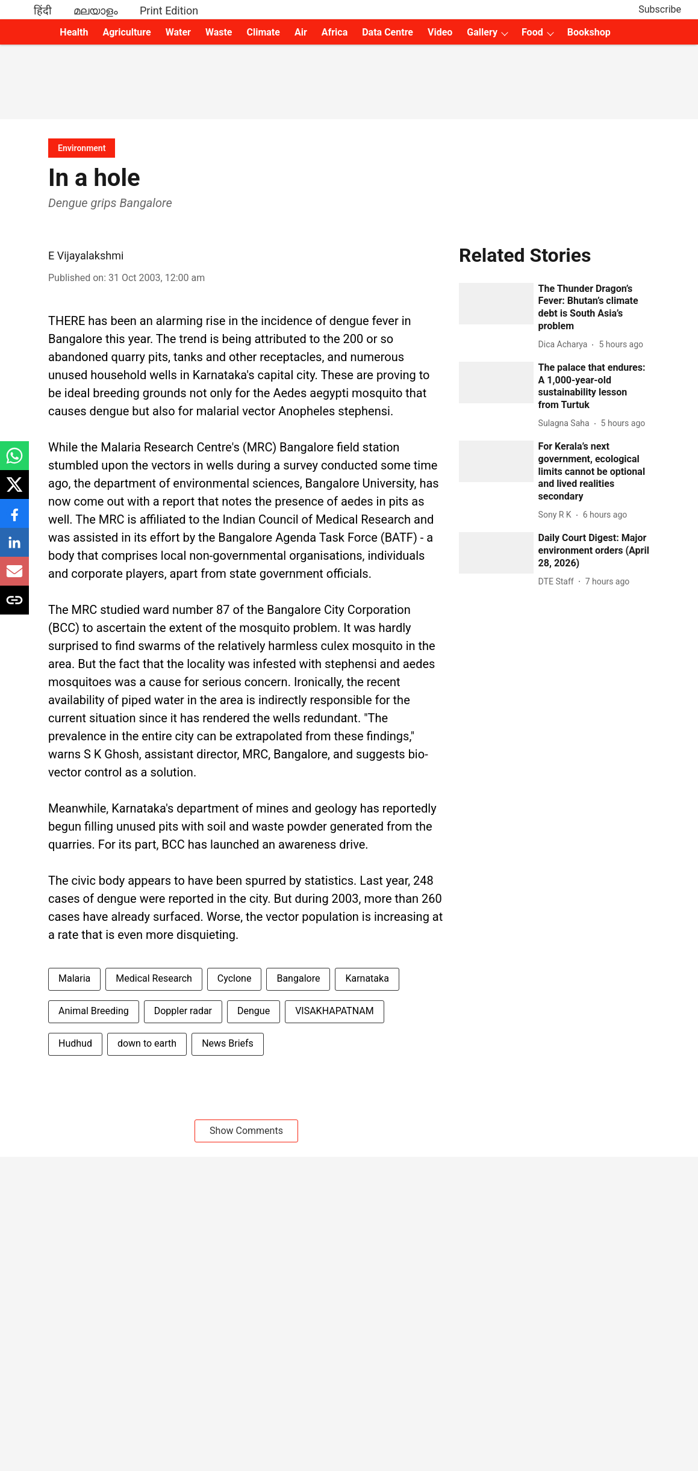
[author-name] (565, 344)
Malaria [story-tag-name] (74, 978)
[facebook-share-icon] (14, 519)
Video (440, 32)
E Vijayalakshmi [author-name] (85, 255)
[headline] (594, 308)
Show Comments (246, 1130)
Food (532, 32)
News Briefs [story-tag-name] (228, 1043)
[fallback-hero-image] (496, 304)
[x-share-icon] (14, 491)
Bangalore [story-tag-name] (298, 978)
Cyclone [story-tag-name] (234, 978)
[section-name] (81, 147)
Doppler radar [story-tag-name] (183, 1011)
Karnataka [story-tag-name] (366, 978)
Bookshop (589, 32)
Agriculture (126, 32)
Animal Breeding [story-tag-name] (93, 1011)
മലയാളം (95, 10)
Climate (262, 32)
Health (74, 32)
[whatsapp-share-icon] (14, 462)
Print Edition (169, 10)
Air (300, 32)
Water (178, 32)
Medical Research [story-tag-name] (154, 978)
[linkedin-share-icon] (14, 548)
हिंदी (43, 10)
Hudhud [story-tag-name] (75, 1043)
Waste (218, 32)
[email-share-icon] (14, 577)
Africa (334, 32)
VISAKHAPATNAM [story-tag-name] (334, 1011)
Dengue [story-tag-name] (253, 1011)
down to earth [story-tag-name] (146, 1043)
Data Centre (387, 32)
